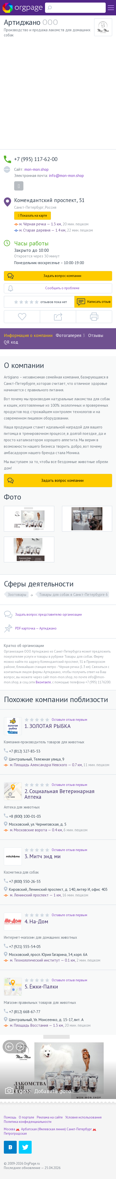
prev (9, 1047)
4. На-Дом (36, 921)
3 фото (23, 1091)
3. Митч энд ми (42, 856)
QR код (11, 342)
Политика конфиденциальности (27, 1122)
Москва (9, 1129)
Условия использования (83, 1117)
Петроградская (15, 1133)
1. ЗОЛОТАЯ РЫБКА (47, 726)
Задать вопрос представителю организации (43, 614)
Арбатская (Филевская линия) (43, 1129)
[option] (58, 1067)
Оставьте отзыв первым (69, 719)
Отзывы (95, 335)
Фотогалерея (70, 335)
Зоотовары (17, 594)
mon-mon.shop (36, 169)
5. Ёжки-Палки (41, 987)
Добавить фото (52, 1091)
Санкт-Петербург (79, 1129)
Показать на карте (32, 215)
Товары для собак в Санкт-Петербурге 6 (73, 594)
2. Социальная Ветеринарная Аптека (59, 794)
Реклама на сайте (50, 1117)
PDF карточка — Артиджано (30, 628)
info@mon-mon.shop (66, 175)
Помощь (10, 1117)
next (20, 1047)
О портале (26, 1117)
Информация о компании (28, 335)
